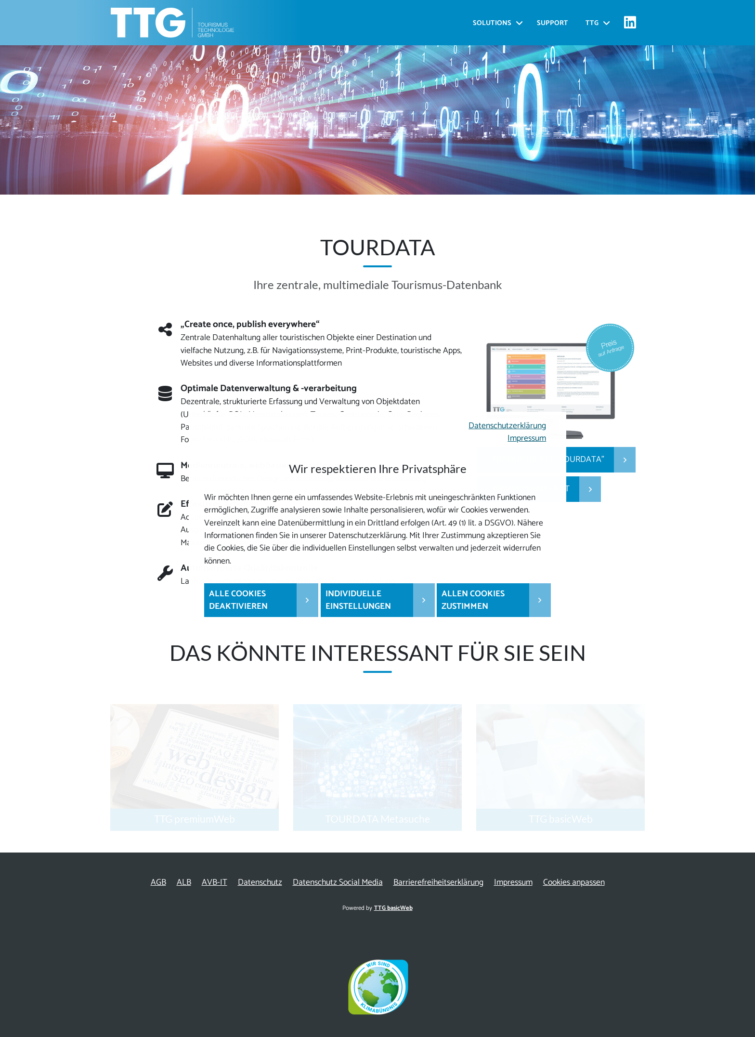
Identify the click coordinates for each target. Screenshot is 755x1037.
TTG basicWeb (393, 908)
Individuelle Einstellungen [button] (358, 600)
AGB (158, 883)
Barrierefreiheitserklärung (438, 883)
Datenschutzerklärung (507, 426)
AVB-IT (214, 883)
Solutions (492, 23)
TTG (592, 23)
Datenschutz (260, 883)
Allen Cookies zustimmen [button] (473, 600)
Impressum (527, 439)
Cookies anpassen (574, 883)
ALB (184, 883)
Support (552, 23)
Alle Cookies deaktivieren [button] (238, 600)
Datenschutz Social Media (338, 883)
